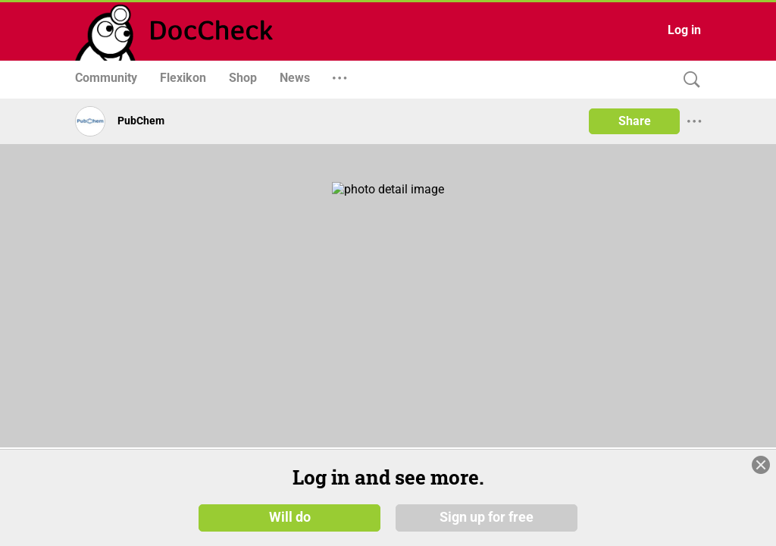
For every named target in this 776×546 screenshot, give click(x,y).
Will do (290, 517)
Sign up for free (487, 517)
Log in (684, 30)
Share (634, 121)
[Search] (688, 80)
